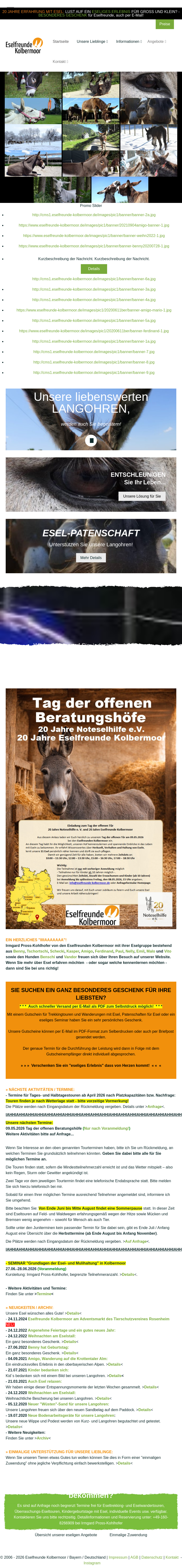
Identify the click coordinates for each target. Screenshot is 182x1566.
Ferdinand (104, 951)
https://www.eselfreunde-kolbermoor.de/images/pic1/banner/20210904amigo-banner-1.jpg (94, 225)
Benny (19, 951)
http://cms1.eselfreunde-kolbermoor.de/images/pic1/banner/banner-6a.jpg (93, 279)
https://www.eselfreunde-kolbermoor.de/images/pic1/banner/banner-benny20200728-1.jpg (94, 246)
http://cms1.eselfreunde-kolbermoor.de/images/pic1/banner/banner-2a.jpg (93, 215)
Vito (167, 951)
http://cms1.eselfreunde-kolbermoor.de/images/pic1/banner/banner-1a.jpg (93, 341)
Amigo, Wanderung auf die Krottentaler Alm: (68, 1359)
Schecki (57, 951)
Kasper (72, 951)
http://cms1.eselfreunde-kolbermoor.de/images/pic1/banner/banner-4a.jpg (93, 300)
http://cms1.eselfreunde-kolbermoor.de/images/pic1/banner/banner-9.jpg (94, 373)
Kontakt (172, 1557)
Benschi (47, 957)
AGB (134, 1557)
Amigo (87, 951)
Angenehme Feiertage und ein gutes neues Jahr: (72, 1330)
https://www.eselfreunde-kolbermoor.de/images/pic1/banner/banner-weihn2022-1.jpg (94, 236)
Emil (140, 951)
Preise (164, 24)
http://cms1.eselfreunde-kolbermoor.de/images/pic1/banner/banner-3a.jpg (93, 289)
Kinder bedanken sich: (48, 1370)
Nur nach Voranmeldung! (106, 1128)
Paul (119, 951)
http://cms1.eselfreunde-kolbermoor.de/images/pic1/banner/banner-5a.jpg (93, 321)
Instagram (92, 1563)
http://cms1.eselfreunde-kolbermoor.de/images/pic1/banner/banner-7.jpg (94, 352)
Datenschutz (152, 1557)
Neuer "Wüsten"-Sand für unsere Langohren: (68, 1404)
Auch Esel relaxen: (45, 1381)
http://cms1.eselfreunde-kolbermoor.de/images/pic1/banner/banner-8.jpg (94, 362)
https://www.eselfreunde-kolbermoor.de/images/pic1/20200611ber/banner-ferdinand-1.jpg (94, 331)
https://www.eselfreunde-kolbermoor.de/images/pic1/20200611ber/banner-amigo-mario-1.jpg (94, 310)
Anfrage (154, 1107)
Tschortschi (37, 951)
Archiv (43, 1438)
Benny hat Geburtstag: (48, 1347)
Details (94, 269)
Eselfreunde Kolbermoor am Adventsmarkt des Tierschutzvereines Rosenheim (98, 1319)
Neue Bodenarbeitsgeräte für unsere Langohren (71, 1415)
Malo (150, 951)
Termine (44, 1294)
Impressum (118, 1557)
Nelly (130, 951)
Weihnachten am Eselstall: (52, 1336)
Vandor (70, 957)
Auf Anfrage (136, 1241)
